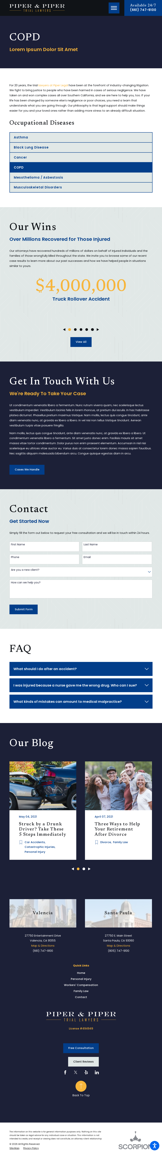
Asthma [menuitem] (21, 137)
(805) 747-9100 (118, 950)
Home (81, 972)
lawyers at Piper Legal (53, 85)
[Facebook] (65, 1072)
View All (81, 342)
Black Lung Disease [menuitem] (31, 147)
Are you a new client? (25, 569)
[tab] (80, 669)
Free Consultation (81, 1047)
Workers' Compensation (81, 984)
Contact (81, 996)
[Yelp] (86, 1072)
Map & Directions (43, 945)
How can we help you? (25, 582)
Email (87, 557)
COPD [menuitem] (19, 167)
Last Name (91, 544)
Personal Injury (81, 978)
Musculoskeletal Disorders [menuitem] (38, 187)
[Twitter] (76, 1072)
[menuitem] (80, 972)
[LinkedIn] (97, 1072)
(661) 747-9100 (143, 10)
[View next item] (98, 329)
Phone (15, 557)
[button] (154, 1145)
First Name (18, 544)
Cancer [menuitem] (20, 157)
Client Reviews (83, 1061)
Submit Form (24, 609)
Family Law (81, 990)
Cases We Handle (27, 469)
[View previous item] (64, 329)
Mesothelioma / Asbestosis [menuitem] (38, 177)
